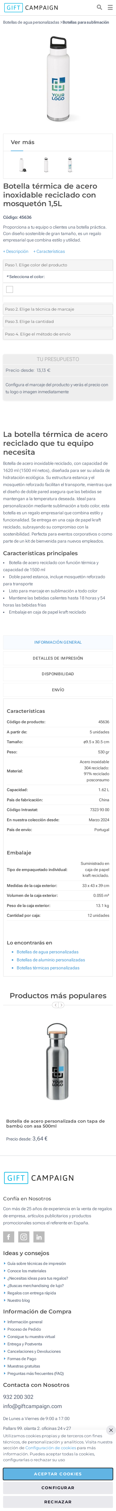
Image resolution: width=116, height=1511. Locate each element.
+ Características (49, 251)
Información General (58, 642)
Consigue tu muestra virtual (31, 1336)
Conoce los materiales (26, 1270)
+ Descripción (15, 251)
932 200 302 (18, 1397)
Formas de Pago (21, 1358)
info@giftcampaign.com (32, 1406)
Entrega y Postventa (24, 1344)
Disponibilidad (58, 674)
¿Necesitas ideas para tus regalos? (37, 1278)
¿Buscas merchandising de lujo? (35, 1285)
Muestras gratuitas (23, 1366)
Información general (24, 1322)
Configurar (58, 1487)
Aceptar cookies (58, 1473)
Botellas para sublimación (86, 22)
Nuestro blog (18, 1300)
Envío (58, 690)
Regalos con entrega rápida (31, 1292)
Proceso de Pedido (24, 1329)
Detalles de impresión (58, 658)
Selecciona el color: (25, 276)
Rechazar (58, 1501)
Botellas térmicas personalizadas (48, 967)
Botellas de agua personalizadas (31, 22)
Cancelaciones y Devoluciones (34, 1351)
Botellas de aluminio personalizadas (51, 959)
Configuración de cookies (50, 1447)
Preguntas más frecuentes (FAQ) (35, 1373)
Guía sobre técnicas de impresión (36, 1263)
